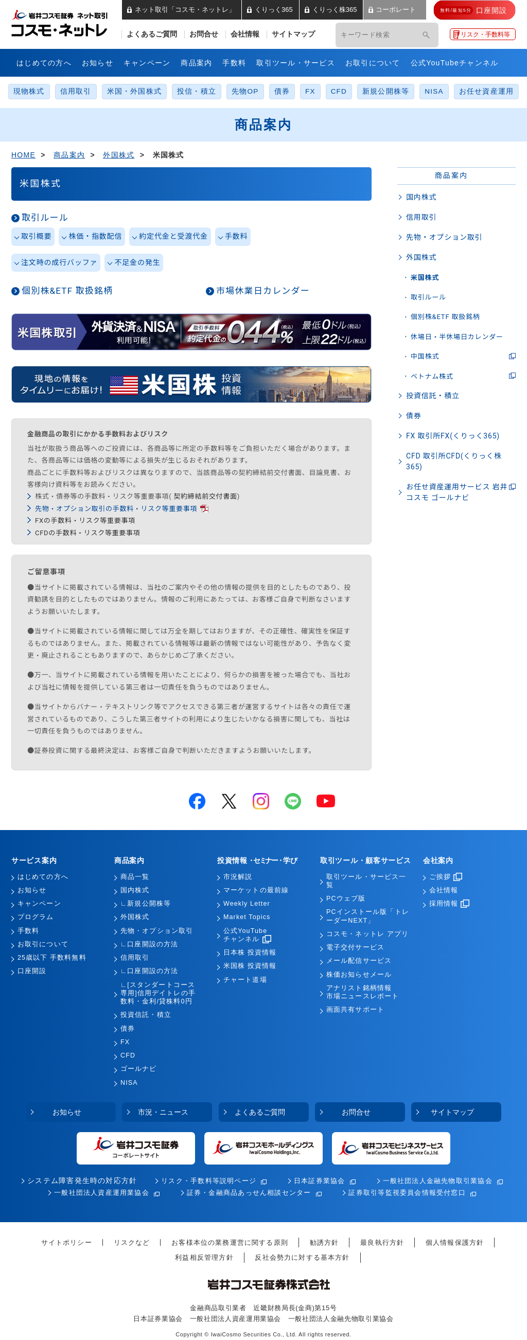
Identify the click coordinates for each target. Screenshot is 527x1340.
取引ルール (45, 218)
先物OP (245, 91)
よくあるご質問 (152, 34)
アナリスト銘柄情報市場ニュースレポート (362, 992)
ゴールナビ (138, 1068)
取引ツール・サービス (295, 63)
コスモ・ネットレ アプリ (367, 934)
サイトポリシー (66, 1242)
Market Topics (246, 917)
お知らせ (97, 63)
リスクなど (132, 1242)
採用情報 (449, 904)
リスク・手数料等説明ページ (208, 1181)
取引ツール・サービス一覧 (366, 881)
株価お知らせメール (359, 974)
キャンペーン (147, 63)
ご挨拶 (445, 877)
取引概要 (36, 236)
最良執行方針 (382, 1242)
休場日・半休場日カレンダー (457, 337)
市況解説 (237, 876)
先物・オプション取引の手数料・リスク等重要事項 (116, 509)
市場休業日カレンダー (263, 291)
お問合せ (203, 34)
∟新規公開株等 (145, 903)
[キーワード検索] (373, 35)
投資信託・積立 (433, 396)
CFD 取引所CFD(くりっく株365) (454, 461)
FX (310, 91)
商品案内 (196, 63)
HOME (23, 155)
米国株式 (425, 277)
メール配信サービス (359, 960)
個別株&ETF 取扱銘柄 (67, 291)
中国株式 (425, 356)
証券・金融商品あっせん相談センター (249, 1192)
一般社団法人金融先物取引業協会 (438, 1181)
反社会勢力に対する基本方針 (302, 1257)
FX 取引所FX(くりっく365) (453, 436)
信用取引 (76, 91)
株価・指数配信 (95, 236)
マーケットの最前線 (256, 890)
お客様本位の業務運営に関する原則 (229, 1242)
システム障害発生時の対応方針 (82, 1181)
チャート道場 (245, 979)
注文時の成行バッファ (59, 262)
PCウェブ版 (345, 898)
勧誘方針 (324, 1242)
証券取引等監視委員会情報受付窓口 (406, 1192)
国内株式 (421, 197)
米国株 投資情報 (249, 965)
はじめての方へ (44, 63)
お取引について (372, 63)
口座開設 (31, 971)
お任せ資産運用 (486, 91)
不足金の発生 (137, 262)
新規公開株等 (385, 91)
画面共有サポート (355, 1009)
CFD (339, 91)
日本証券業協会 (319, 1181)
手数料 (234, 63)
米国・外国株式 (134, 91)
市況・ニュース (163, 1112)
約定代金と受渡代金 (173, 236)
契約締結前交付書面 (205, 496)
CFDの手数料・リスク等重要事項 (87, 533)
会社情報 (245, 34)
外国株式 (118, 155)
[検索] (426, 35)
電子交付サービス (355, 947)
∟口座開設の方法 (149, 944)
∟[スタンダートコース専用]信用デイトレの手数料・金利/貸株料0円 (158, 993)
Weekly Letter (246, 903)
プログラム (35, 917)
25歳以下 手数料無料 (51, 957)
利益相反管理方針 (204, 1257)
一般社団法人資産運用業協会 (101, 1192)
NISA (434, 91)
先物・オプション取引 (444, 237)
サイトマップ (293, 34)
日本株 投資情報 (249, 952)
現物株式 (29, 91)
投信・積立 (196, 91)
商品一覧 (134, 876)
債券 (282, 91)
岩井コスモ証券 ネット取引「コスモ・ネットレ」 (71, 22)
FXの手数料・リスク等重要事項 (85, 520)
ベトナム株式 (432, 376)
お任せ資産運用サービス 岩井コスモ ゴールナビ (456, 492)
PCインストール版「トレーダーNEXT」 (367, 916)
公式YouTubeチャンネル (455, 63)
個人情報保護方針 (455, 1242)
